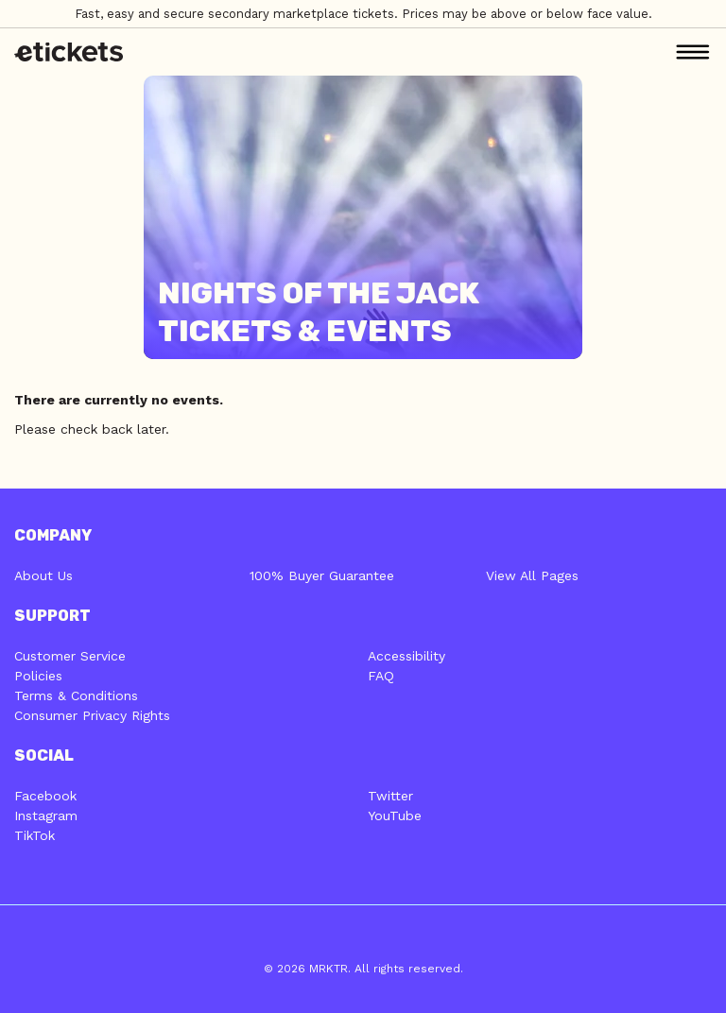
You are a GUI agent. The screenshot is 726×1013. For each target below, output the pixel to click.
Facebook (45, 795)
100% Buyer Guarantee (322, 575)
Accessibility (406, 655)
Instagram (46, 815)
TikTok (34, 835)
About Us (43, 575)
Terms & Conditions (76, 695)
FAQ (381, 675)
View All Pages (532, 575)
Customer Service (70, 655)
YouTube (395, 815)
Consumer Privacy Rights (92, 715)
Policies (38, 675)
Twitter (390, 795)
